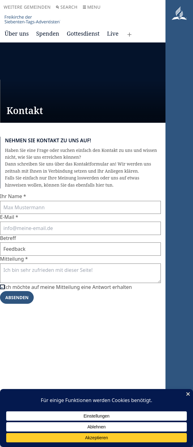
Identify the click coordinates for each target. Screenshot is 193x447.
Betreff (8, 238)
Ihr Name (13, 196)
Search (66, 7)
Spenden (47, 33)
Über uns (17, 33)
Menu (92, 7)
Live (112, 33)
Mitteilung (14, 258)
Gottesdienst (83, 33)
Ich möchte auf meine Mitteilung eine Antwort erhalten (69, 287)
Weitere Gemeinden (27, 7)
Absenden (16, 297)
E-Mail (9, 217)
